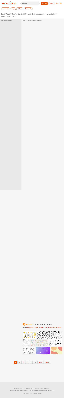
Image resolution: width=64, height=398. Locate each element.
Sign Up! (44, 3)
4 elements (28, 8)
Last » (47, 362)
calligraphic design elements (35, 327)
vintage (20, 8)
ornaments (6, 8)
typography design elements (54, 327)
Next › (40, 362)
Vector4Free (9, 3)
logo (13, 8)
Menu (57, 3)
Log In (51, 3)
